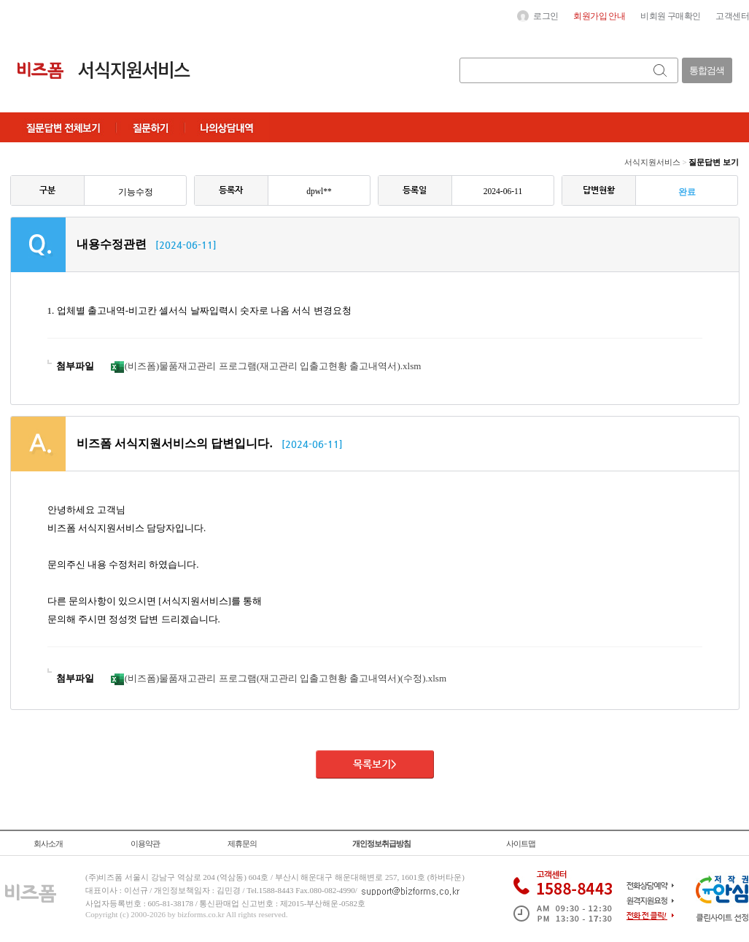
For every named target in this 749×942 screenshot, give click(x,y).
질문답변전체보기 (63, 127)
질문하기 (150, 127)
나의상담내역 (227, 127)
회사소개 (48, 843)
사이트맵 (520, 843)
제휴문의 (242, 843)
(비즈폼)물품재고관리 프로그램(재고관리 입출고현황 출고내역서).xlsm (266, 365)
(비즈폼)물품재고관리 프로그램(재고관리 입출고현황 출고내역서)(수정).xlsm (278, 678)
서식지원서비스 (652, 162)
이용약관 (145, 843)
